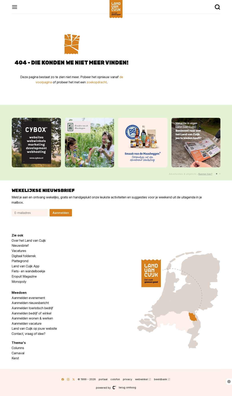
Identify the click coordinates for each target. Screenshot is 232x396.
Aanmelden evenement (28, 298)
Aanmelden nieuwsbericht (30, 303)
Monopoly (19, 282)
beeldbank (160, 379)
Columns (18, 348)
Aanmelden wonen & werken (32, 318)
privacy (127, 379)
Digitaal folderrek (24, 256)
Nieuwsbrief (20, 245)
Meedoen (19, 293)
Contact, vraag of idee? (28, 334)
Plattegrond (20, 261)
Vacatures (19, 251)
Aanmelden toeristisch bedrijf (32, 308)
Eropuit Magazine (24, 276)
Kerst (15, 358)
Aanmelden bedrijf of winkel (31, 313)
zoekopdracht (97, 82)
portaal (103, 379)
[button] (216, 173)
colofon (115, 379)
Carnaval (18, 353)
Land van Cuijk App (25, 266)
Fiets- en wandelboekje (28, 271)
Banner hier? (205, 174)
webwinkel (141, 379)
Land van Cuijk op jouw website (34, 328)
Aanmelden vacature (27, 323)
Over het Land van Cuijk (29, 240)
